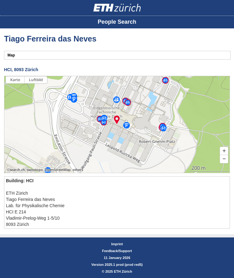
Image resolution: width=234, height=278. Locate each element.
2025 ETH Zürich (118, 271)
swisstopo (35, 170)
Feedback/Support (117, 251)
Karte (15, 79)
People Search (117, 22)
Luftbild (36, 79)
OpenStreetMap (58, 170)
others (78, 170)
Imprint (117, 244)
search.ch (17, 170)
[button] (224, 151)
